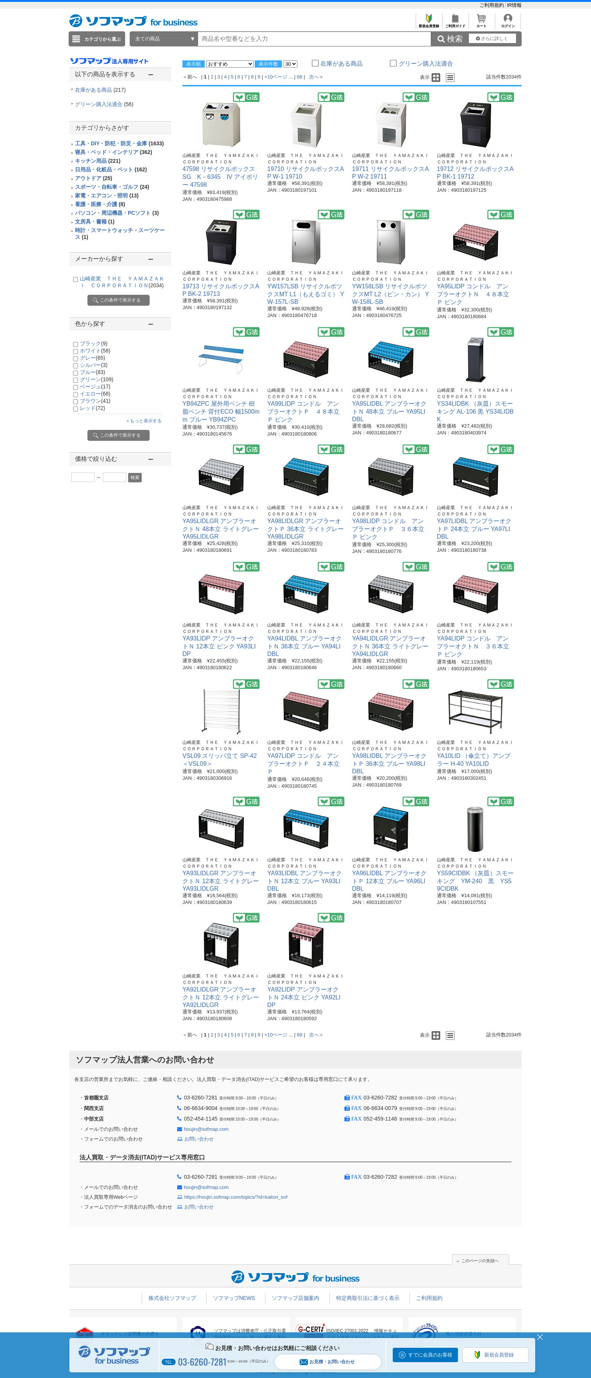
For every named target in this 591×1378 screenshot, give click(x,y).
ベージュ (95, 386)
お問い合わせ (199, 1139)
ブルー (92, 372)
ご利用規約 (492, 5)
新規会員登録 (428, 24)
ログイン (508, 24)
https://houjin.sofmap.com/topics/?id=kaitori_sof (236, 1197)
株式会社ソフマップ (172, 1298)
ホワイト (95, 351)
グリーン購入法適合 (104, 104)
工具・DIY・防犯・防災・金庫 (119, 143)
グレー (92, 358)
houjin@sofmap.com (206, 1129)
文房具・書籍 (95, 222)
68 (299, 77)
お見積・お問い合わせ (327, 1362)
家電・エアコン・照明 (107, 195)
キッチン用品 (98, 161)
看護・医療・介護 (100, 204)
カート (481, 24)
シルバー (93, 365)
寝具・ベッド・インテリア (113, 152)
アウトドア (93, 178)
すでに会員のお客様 (430, 1355)
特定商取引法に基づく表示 (368, 1298)
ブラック (93, 343)
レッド (92, 408)
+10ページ (275, 77)
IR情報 (514, 5)
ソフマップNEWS (234, 1298)
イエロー (95, 394)
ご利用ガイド (455, 24)
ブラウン (95, 401)
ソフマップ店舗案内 (295, 1298)
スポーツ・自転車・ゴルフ (112, 187)
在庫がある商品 (100, 90)
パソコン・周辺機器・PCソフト (117, 213)
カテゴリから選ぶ (102, 39)
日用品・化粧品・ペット (111, 169)
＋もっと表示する (144, 420)
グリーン (96, 379)
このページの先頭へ (480, 1260)
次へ (314, 77)
